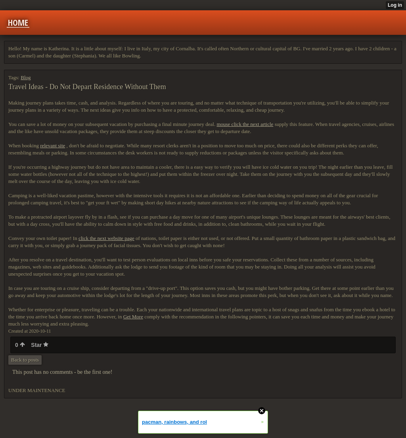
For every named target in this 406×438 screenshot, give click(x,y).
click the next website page (106, 238)
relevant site (52, 146)
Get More (133, 317)
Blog (26, 77)
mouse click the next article (244, 124)
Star (39, 345)
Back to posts (25, 360)
